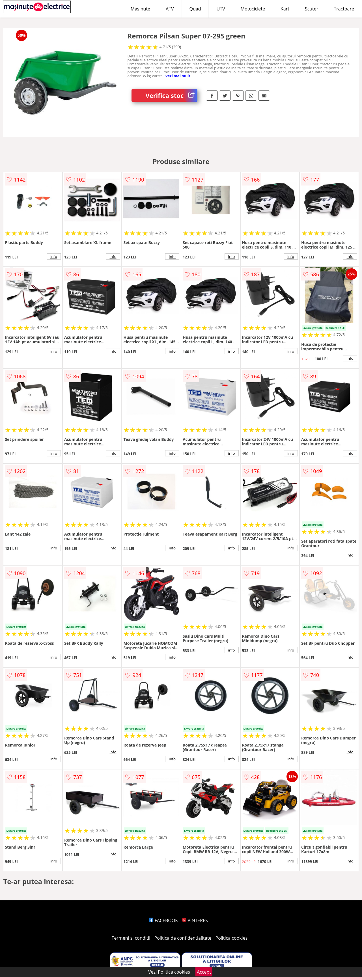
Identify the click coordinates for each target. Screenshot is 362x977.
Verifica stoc (171, 95)
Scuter (311, 9)
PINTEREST (196, 920)
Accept (204, 972)
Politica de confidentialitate (183, 938)
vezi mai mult (177, 75)
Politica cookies (232, 938)
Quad (195, 9)
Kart (285, 9)
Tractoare (344, 9)
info (53, 256)
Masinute (140, 9)
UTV (220, 9)
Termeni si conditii (131, 938)
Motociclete (253, 9)
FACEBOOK (163, 920)
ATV (170, 9)
